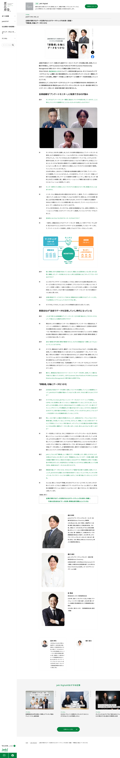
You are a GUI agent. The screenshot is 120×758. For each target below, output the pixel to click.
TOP (27, 742)
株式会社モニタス (54, 71)
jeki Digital (33, 742)
